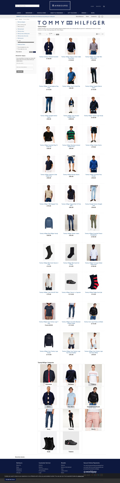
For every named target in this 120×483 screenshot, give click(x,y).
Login (92, 6)
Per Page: (52, 34)
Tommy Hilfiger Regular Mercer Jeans (93, 87)
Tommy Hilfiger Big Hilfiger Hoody (49, 233)
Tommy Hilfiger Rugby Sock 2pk (93, 292)
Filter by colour (21, 31)
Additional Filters (21, 44)
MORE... (93, 13)
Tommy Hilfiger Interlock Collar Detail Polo (49, 175)
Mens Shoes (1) (20, 26)
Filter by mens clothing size (24, 33)
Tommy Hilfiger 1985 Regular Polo (49, 204)
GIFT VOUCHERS (72, 13)
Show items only (23, 47)
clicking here (81, 476)
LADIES (19, 13)
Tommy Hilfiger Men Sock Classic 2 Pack (48, 263)
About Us (18, 465)
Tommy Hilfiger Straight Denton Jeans (48, 116)
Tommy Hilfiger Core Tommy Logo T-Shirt (49, 322)
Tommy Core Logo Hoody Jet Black (93, 322)
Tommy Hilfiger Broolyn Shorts (71, 174)
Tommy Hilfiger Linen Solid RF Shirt (48, 292)
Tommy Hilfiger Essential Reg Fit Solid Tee (49, 145)
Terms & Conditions (43, 469)
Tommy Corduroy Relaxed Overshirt (48, 57)
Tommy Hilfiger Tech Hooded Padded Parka (71, 116)
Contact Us (94, 16)
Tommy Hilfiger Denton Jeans (71, 233)
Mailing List (19, 469)
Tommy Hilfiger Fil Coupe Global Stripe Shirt (93, 263)
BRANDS (84, 13)
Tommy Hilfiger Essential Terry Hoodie (93, 175)
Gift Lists (18, 472)
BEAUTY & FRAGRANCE (57, 13)
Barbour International (66, 467)
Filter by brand (21, 29)
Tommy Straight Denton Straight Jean (93, 204)
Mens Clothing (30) (21, 24)
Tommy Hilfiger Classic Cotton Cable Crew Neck (71, 57)
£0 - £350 (19, 40)
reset (31, 51)
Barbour (63, 465)
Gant (62, 469)
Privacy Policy (42, 470)
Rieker (62, 472)
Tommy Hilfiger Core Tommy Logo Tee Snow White (93, 352)
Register (98, 6)
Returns (41, 467)
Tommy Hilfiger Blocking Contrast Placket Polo (71, 145)
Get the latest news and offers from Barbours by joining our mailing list (35, 16)
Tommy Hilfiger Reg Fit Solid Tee (71, 86)
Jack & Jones (64, 470)
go (34, 51)
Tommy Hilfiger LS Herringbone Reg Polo (48, 87)
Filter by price (20, 38)
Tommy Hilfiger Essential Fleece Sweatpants (93, 234)
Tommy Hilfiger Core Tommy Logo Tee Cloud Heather (71, 352)
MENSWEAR (29, 13)
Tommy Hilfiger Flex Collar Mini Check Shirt (93, 57)
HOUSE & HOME (41, 13)
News (87, 16)
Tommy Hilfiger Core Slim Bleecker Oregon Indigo (71, 322)
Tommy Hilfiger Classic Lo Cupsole (71, 292)
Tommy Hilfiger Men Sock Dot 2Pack (71, 263)
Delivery (41, 465)
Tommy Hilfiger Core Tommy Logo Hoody (49, 352)
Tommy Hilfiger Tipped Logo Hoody (93, 115)
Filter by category (21, 22)
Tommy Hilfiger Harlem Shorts (94, 145)
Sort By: (43, 34)
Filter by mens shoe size (23, 35)
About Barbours (80, 16)
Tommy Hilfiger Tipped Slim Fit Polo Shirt (71, 204)
